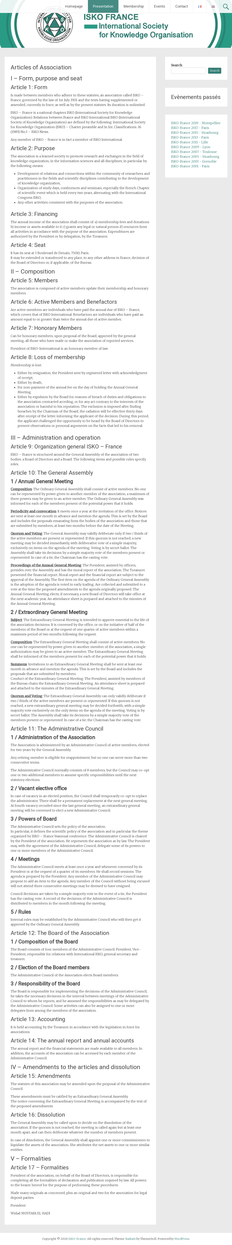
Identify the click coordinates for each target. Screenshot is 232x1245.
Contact (181, 6)
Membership (134, 6)
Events (159, 6)
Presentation (103, 6)
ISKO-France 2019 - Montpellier (196, 123)
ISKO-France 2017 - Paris (190, 128)
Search (176, 65)
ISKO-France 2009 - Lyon (190, 147)
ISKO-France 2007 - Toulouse (194, 152)
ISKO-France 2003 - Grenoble (194, 161)
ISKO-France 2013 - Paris (190, 137)
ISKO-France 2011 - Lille (189, 142)
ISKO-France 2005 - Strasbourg (195, 157)
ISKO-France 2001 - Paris (190, 166)
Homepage (74, 6)
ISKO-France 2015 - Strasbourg (195, 133)
